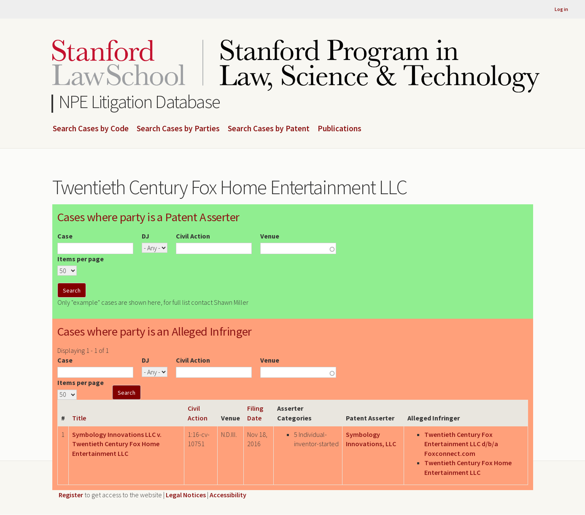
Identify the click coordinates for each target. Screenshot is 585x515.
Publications (339, 128)
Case (65, 236)
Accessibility (228, 495)
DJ (145, 236)
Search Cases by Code (91, 128)
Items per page (80, 259)
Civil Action (193, 236)
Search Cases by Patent (269, 128)
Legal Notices (186, 495)
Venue (269, 236)
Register (71, 495)
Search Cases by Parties (178, 128)
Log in (561, 9)
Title (79, 418)
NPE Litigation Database (139, 101)
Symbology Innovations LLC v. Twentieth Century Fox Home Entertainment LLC (117, 444)
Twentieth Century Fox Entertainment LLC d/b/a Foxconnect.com (461, 444)
